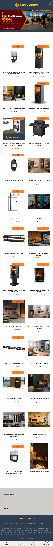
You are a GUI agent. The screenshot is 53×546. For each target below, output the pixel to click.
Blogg (46, 523)
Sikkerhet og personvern (28, 523)
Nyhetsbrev (40, 523)
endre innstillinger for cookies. (29, 534)
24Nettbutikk (30, 538)
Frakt (6, 523)
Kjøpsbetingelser (14, 523)
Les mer (13, 534)
